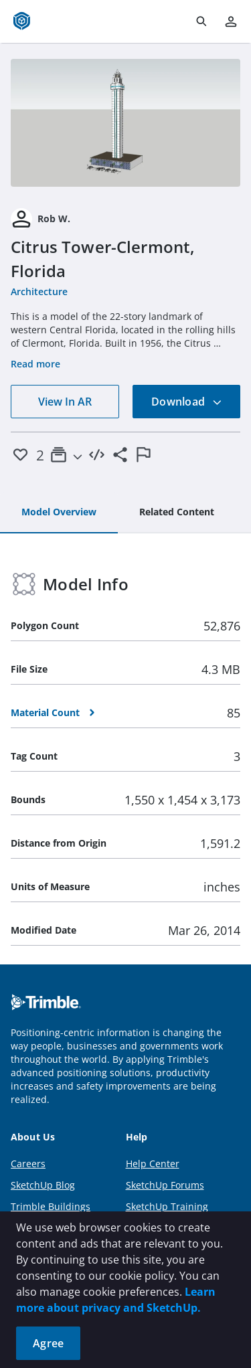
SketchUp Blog (43, 1185)
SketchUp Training (167, 1206)
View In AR (65, 401)
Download (186, 401)
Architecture (39, 291)
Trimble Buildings (50, 1206)
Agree (48, 1343)
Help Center (152, 1163)
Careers (28, 1163)
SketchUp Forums (165, 1185)
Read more (35, 363)
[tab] (59, 512)
